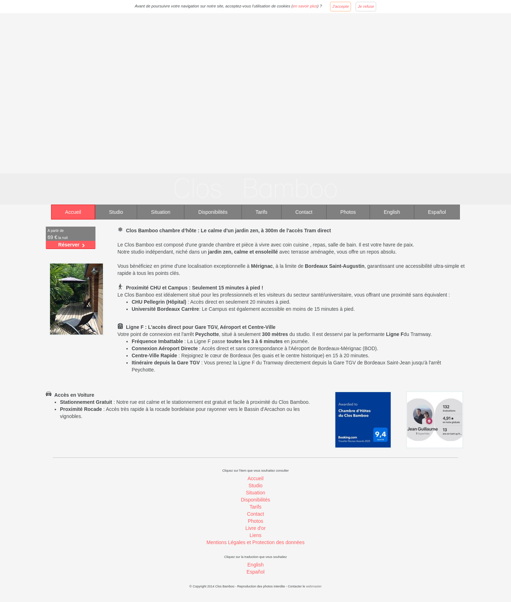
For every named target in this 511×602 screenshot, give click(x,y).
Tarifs (261, 212)
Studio (116, 212)
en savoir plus (305, 6)
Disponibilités (212, 212)
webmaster (314, 586)
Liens (255, 535)
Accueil (73, 212)
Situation (160, 212)
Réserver (68, 245)
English (392, 212)
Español (437, 212)
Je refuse (366, 6)
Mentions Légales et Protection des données (255, 542)
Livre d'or (255, 528)
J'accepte (340, 6)
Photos (348, 212)
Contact (303, 212)
